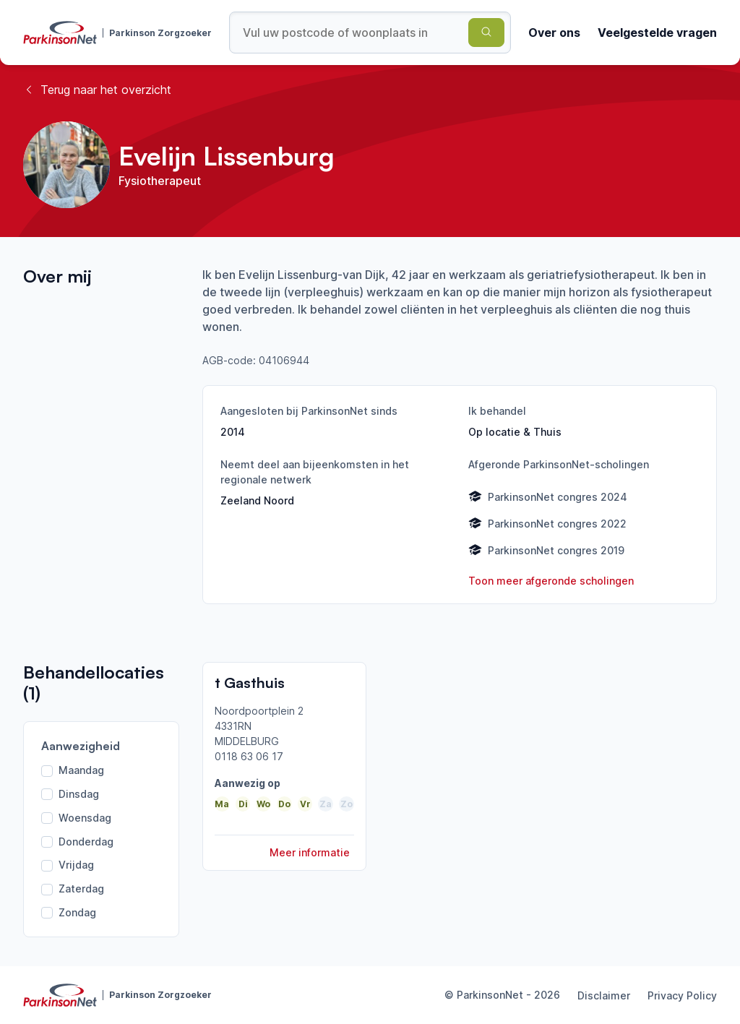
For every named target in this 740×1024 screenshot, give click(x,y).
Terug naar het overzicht (97, 89)
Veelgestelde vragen (657, 32)
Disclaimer (603, 995)
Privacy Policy (682, 995)
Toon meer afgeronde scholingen (551, 580)
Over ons (554, 32)
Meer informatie (310, 852)
